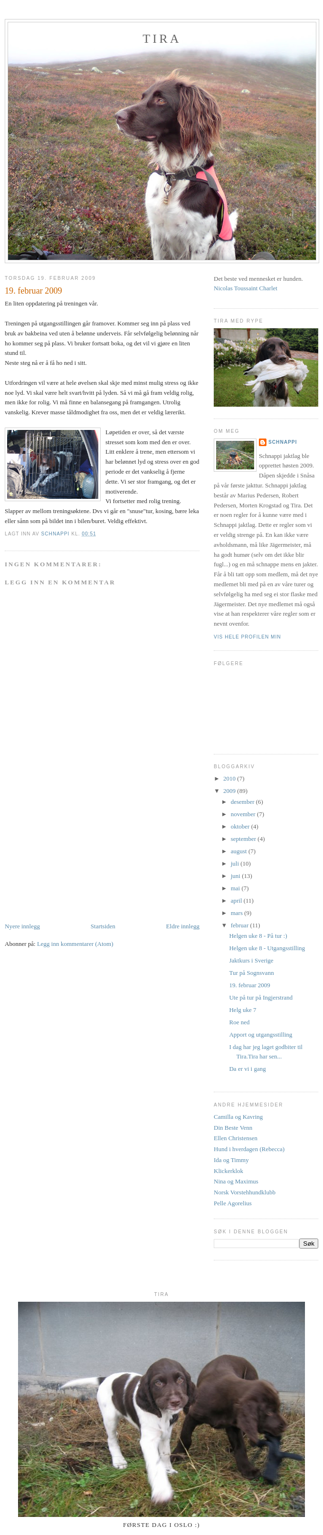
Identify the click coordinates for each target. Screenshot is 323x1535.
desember (243, 801)
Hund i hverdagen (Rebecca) (249, 1149)
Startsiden (103, 926)
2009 (230, 790)
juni (236, 875)
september (244, 838)
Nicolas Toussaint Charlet (245, 288)
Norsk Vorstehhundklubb (245, 1192)
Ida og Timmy (231, 1159)
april (237, 900)
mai (236, 888)
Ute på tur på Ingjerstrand (261, 997)
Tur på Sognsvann (251, 972)
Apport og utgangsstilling (260, 1034)
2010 (230, 778)
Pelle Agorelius (233, 1203)
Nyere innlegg (22, 926)
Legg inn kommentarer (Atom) (75, 943)
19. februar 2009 (249, 985)
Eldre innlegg (183, 926)
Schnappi (282, 442)
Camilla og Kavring (238, 1116)
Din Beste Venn (233, 1127)
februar (240, 925)
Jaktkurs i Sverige (251, 960)
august (239, 851)
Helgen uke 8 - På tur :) (258, 935)
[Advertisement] (76, 855)
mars (238, 912)
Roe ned (239, 1022)
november (244, 814)
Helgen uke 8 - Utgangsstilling (267, 948)
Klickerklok (228, 1170)
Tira (161, 39)
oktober (241, 826)
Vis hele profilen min (247, 636)
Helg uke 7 (242, 1009)
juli (236, 863)
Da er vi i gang (247, 1068)
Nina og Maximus (236, 1181)
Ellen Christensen (235, 1138)
